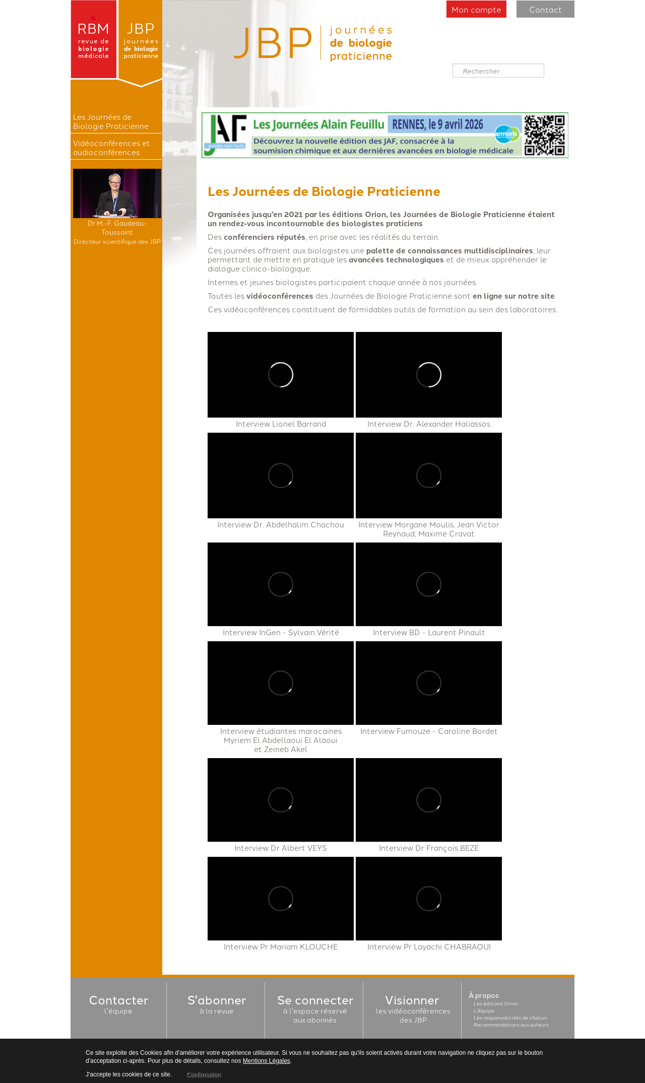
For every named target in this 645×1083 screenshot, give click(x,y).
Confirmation (203, 1074)
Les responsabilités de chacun (510, 1017)
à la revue (216, 1006)
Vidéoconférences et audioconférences (111, 148)
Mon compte (476, 9)
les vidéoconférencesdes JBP (413, 1010)
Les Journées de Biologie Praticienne (111, 121)
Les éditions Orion (496, 1003)
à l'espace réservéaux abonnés (315, 1010)
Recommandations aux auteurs (511, 1024)
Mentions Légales (266, 1060)
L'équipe (484, 1010)
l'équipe (118, 1006)
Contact (545, 9)
